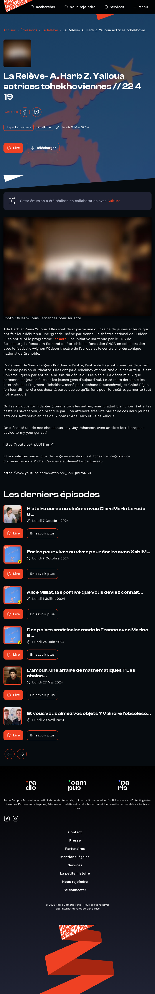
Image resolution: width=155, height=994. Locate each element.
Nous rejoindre (79, 7)
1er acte (59, 339)
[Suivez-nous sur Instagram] (15, 819)
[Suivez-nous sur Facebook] (6, 819)
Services (114, 7)
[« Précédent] (9, 754)
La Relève (50, 30)
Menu (140, 7)
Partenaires (77, 849)
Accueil (9, 30)
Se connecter (77, 890)
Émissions (28, 30)
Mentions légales (77, 857)
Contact (77, 832)
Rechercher (43, 7)
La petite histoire (77, 873)
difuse (96, 908)
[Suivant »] (21, 754)
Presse (77, 840)
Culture (113, 201)
